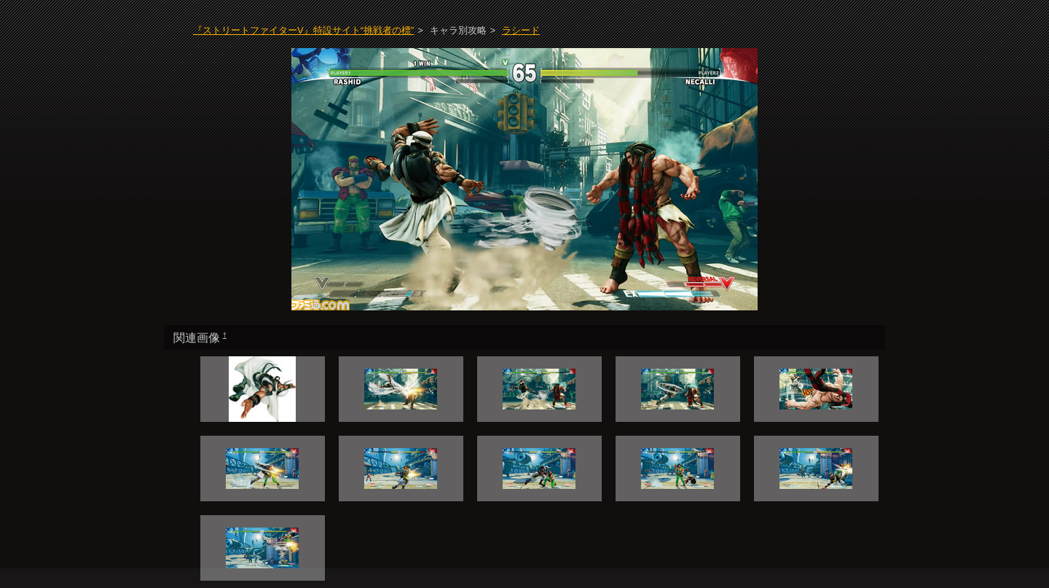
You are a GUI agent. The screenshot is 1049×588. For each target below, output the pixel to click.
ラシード (521, 30)
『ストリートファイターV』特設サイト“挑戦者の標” (303, 30)
